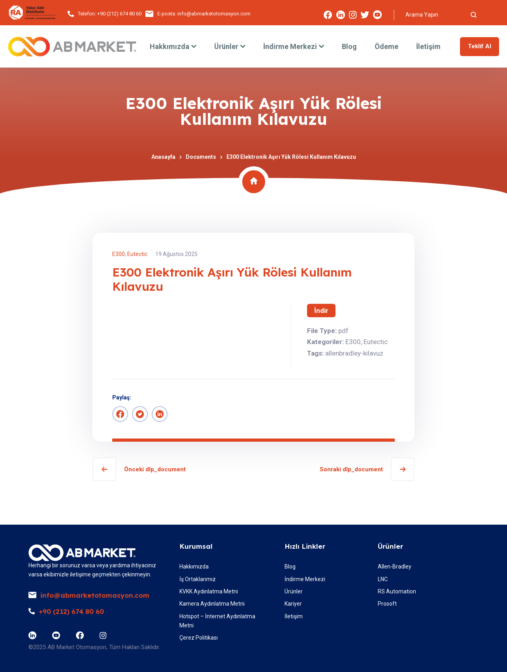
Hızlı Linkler (305, 546)
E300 (118, 254)
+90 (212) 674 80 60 (119, 14)
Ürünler (390, 546)
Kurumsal (196, 546)
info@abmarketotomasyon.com (214, 14)
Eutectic (137, 254)
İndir (321, 310)
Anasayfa (163, 157)
